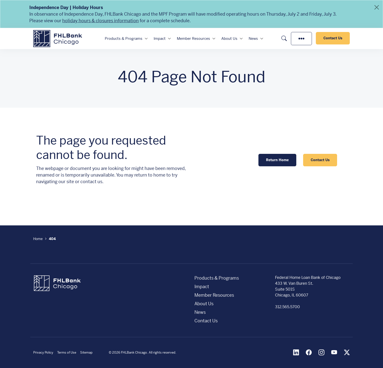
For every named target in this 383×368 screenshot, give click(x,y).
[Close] (377, 7)
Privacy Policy (43, 352)
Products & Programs (123, 38)
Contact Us (332, 38)
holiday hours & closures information (100, 20)
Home (38, 239)
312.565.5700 (287, 306)
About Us (229, 38)
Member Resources (193, 38)
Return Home (277, 160)
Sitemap (86, 352)
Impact (160, 38)
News (253, 38)
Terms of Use (66, 352)
